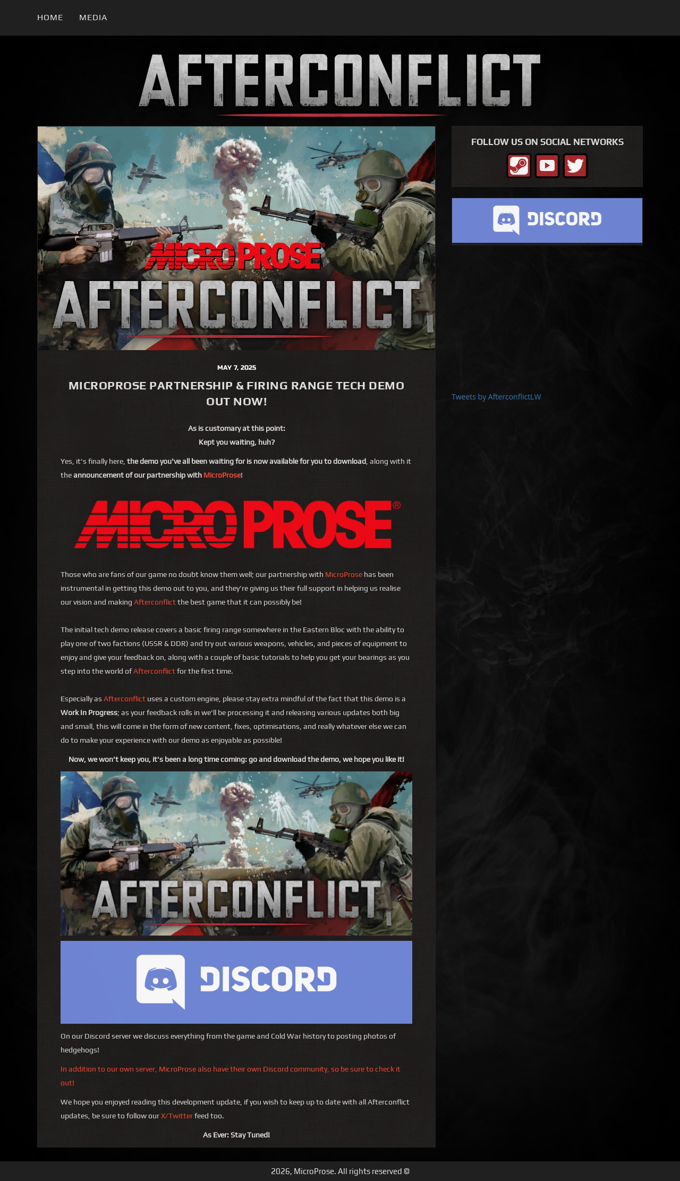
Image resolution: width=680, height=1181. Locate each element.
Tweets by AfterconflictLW (496, 397)
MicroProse (222, 475)
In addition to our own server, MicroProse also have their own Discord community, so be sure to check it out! (231, 1076)
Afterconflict (155, 602)
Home (50, 17)
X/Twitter (177, 1115)
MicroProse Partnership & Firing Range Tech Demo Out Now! (237, 393)
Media (93, 17)
